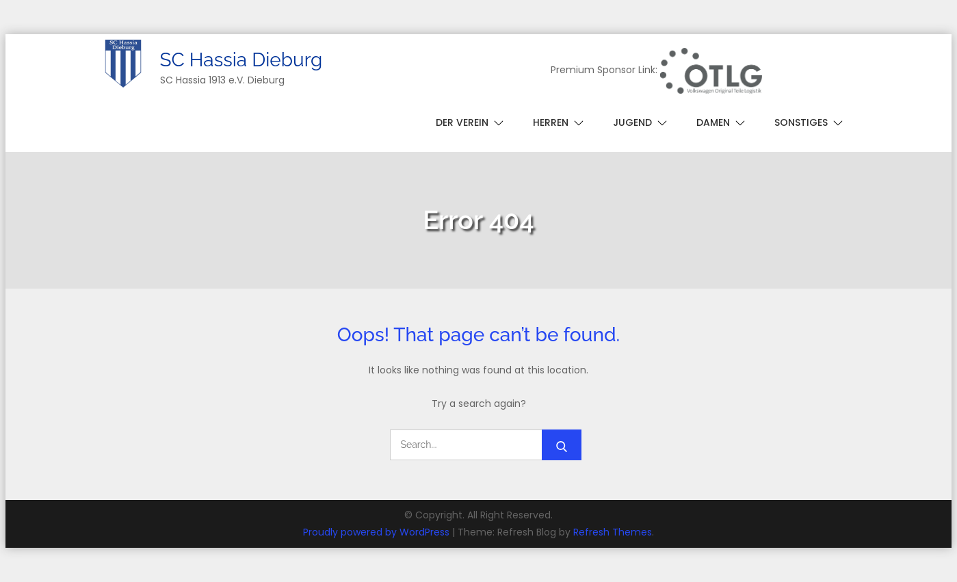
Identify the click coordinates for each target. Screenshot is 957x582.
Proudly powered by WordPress (377, 532)
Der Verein (462, 122)
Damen (713, 122)
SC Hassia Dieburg (241, 60)
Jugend (632, 122)
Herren (550, 122)
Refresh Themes (612, 532)
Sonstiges (801, 122)
